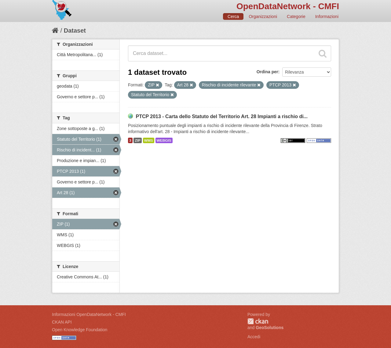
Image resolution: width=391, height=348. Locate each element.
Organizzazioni (263, 16)
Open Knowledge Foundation (79, 329)
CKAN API (62, 322)
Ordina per (267, 71)
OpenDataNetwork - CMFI (287, 6)
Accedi (253, 336)
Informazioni (326, 16)
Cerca (233, 16)
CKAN (257, 321)
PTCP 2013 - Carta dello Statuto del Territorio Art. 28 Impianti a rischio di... (222, 116)
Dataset (75, 30)
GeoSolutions (269, 327)
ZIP (137, 140)
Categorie (296, 16)
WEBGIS (164, 140)
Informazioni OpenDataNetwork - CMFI (89, 314)
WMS (148, 140)
